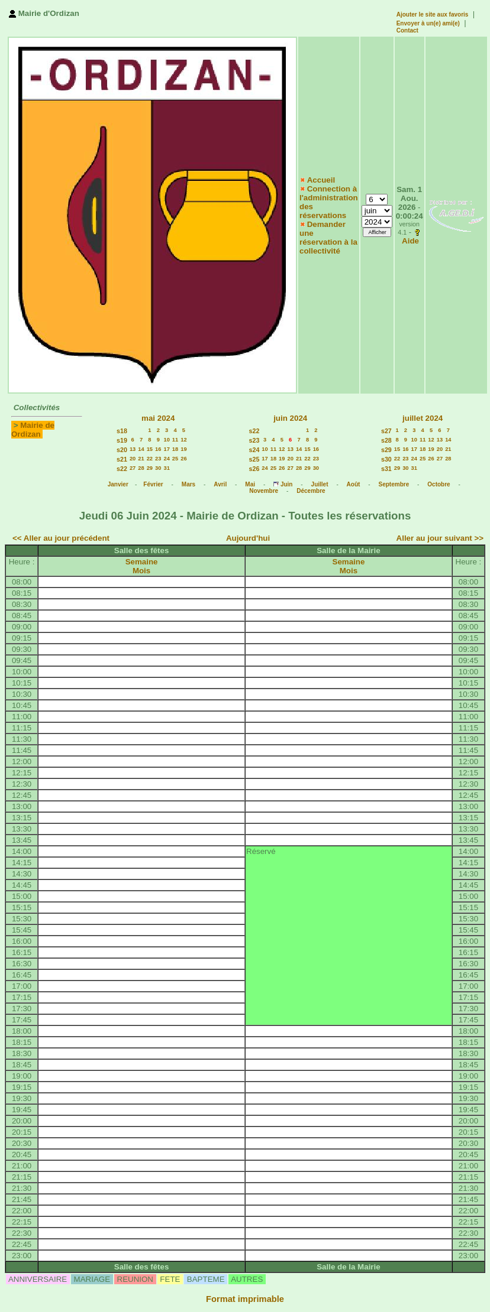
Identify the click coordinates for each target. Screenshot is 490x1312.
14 (141, 449)
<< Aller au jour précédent (60, 538)
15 (150, 449)
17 (166, 449)
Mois (141, 570)
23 (158, 459)
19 (183, 449)
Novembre (263, 491)
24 (166, 459)
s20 (122, 449)
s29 (386, 449)
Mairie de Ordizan (32, 430)
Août (353, 484)
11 (175, 440)
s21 (122, 459)
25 (175, 459)
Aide (410, 240)
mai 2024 (158, 418)
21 (141, 459)
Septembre (394, 484)
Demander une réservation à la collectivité (328, 237)
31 (166, 468)
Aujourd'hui (248, 538)
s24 (254, 449)
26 (183, 459)
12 (183, 440)
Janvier (118, 484)
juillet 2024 (422, 418)
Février (153, 484)
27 (133, 468)
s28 (386, 440)
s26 (254, 468)
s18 (122, 430)
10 (166, 440)
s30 (386, 459)
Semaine (141, 561)
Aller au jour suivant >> (439, 538)
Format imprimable (245, 1299)
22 (150, 459)
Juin (287, 484)
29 (150, 468)
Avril (220, 484)
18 (175, 449)
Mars (188, 484)
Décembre (310, 491)
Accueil (321, 180)
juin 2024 (290, 418)
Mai (250, 484)
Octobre (438, 484)
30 (158, 468)
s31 (386, 468)
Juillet (319, 484)
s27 (386, 430)
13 (133, 449)
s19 (122, 440)
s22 (122, 468)
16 (158, 449)
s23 (254, 440)
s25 (254, 459)
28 (141, 468)
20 (133, 459)
